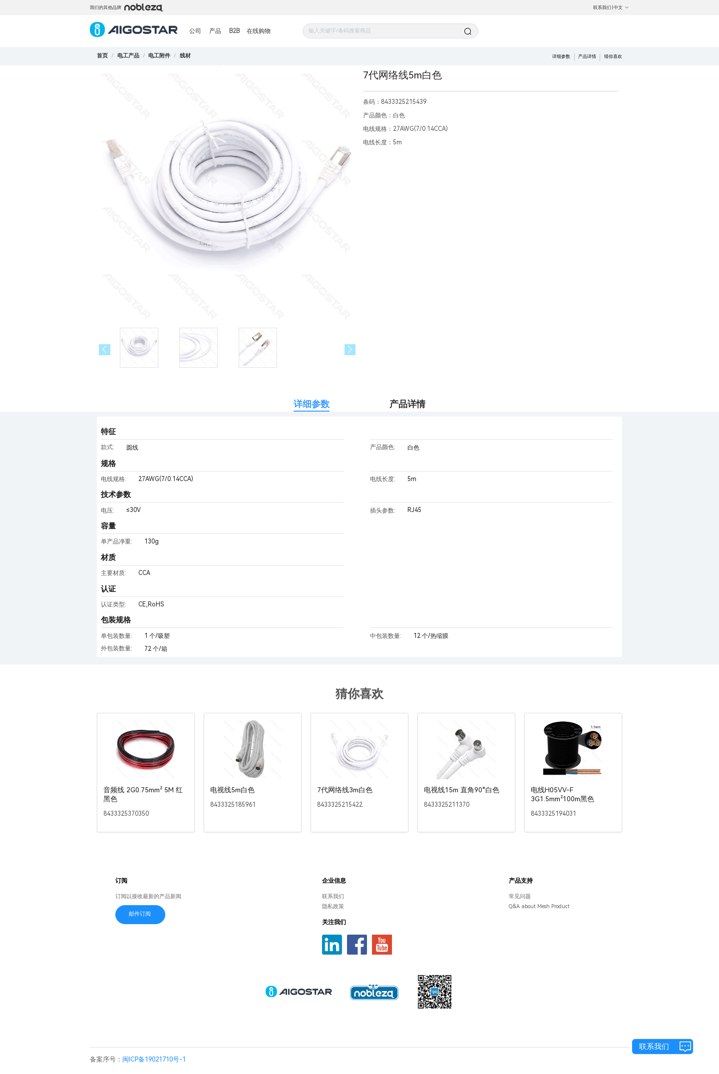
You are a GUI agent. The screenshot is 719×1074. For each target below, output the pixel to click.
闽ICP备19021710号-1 (154, 1059)
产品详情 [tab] (407, 404)
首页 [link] (102, 55)
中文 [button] (621, 7)
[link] (128, 55)
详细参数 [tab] (312, 404)
